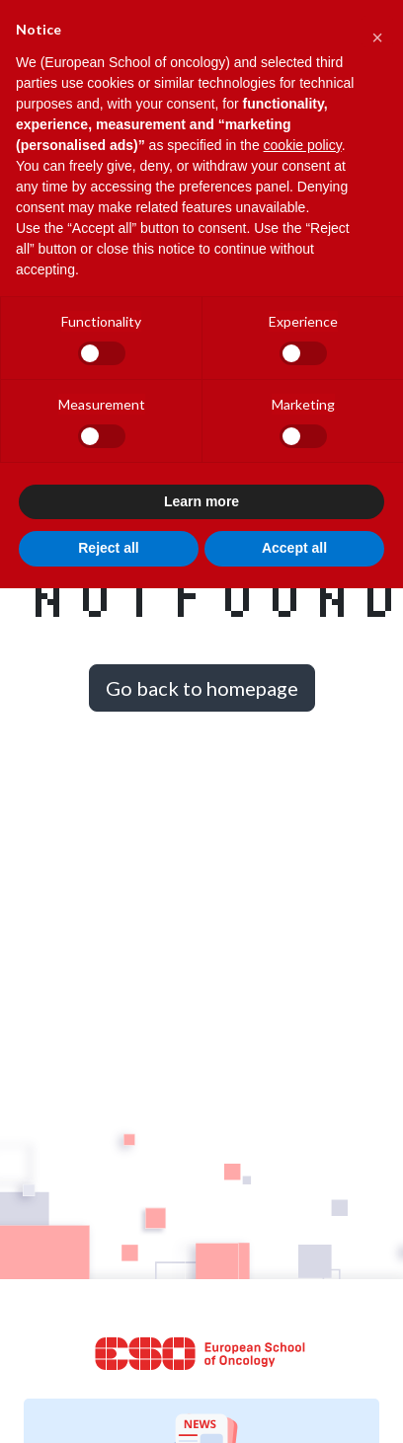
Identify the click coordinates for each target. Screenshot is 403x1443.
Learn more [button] (201, 501)
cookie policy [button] (303, 145)
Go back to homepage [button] (202, 688)
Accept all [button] (294, 548)
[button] (377, 31)
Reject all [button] (108, 548)
